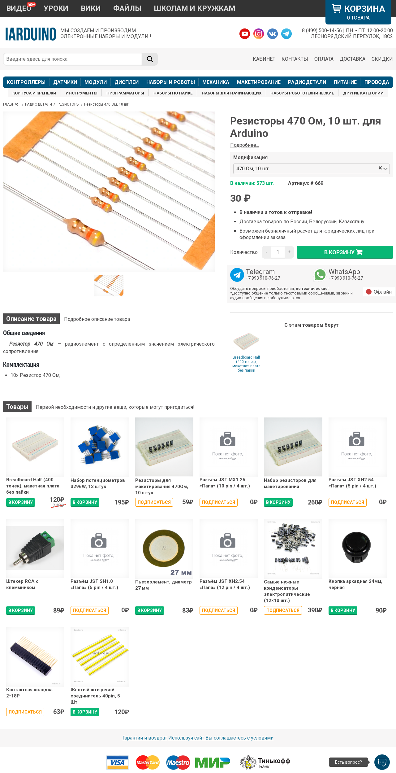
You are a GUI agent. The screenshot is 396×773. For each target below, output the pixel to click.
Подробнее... (244, 145)
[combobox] (324, 169)
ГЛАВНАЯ (11, 104)
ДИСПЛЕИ (126, 82)
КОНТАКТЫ (295, 59)
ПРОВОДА (376, 82)
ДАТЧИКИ (65, 82)
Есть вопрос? (348, 762)
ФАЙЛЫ (127, 8)
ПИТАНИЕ (345, 82)
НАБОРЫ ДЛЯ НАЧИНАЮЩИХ (231, 93)
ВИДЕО (18, 8)
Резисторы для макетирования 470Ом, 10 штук (161, 487)
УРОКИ (56, 8)
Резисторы (69, 104)
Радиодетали (38, 104)
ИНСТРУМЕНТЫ (81, 93)
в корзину (345, 252)
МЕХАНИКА (215, 82)
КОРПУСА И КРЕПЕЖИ (34, 93)
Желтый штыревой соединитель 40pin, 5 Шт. (95, 696)
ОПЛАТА (324, 59)
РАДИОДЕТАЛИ (307, 82)
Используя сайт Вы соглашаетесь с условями (220, 738)
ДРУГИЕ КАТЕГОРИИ (363, 93)
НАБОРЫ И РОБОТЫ (170, 82)
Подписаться (154, 502)
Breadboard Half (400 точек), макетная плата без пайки (246, 364)
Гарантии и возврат (145, 738)
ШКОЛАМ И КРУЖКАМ (194, 8)
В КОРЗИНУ (20, 502)
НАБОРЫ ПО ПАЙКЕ (172, 93)
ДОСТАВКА (352, 59)
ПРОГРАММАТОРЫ (125, 93)
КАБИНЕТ (264, 59)
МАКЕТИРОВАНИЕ (259, 82)
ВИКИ (91, 8)
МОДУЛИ (95, 82)
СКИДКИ (382, 59)
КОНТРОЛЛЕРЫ (26, 82)
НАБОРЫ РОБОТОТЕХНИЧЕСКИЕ (302, 93)
